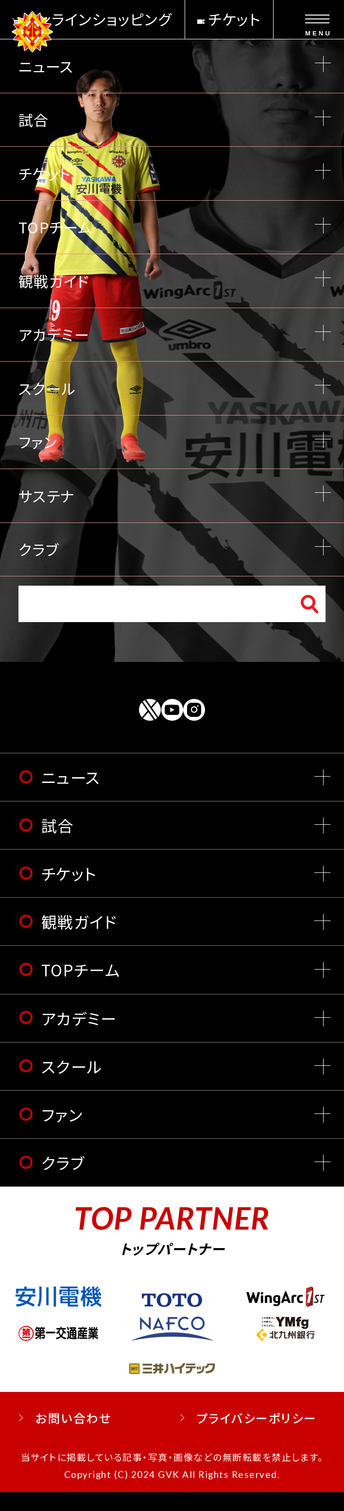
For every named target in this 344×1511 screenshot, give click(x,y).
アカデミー (79, 1037)
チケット (69, 892)
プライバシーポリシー (256, 1436)
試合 (57, 844)
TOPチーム (80, 989)
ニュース (71, 796)
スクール (72, 1085)
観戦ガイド (79, 940)
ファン (62, 1133)
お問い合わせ (73, 1436)
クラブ (63, 1181)
